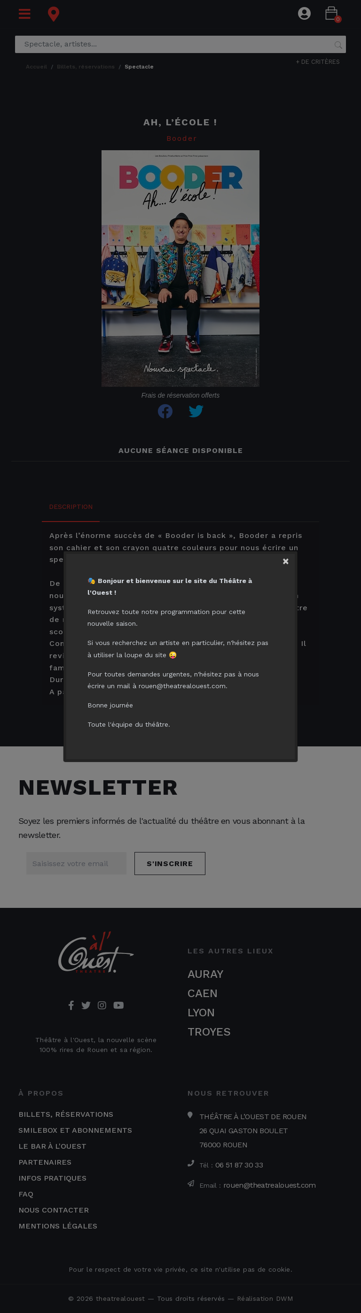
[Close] (289, 558)
